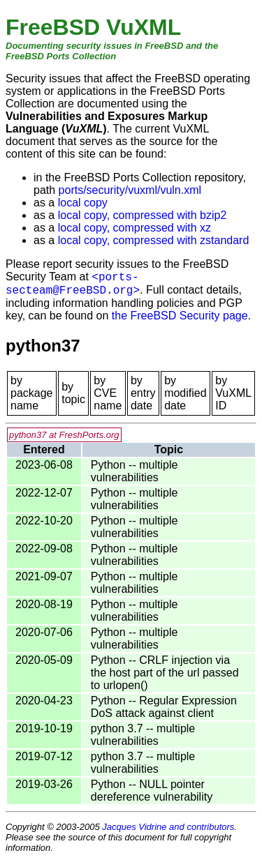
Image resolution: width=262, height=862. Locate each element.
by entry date (143, 393)
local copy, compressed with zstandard (153, 240)
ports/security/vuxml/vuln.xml (130, 190)
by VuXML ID (233, 393)
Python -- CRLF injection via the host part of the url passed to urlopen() (165, 672)
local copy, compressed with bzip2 (142, 215)
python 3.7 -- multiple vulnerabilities (143, 735)
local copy (83, 203)
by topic (73, 393)
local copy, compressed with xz (134, 228)
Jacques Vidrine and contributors (168, 827)
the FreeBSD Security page (180, 316)
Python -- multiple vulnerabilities (134, 471)
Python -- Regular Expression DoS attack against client (164, 707)
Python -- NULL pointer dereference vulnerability (151, 790)
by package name (31, 393)
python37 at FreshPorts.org (64, 435)
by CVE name (108, 393)
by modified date (185, 393)
